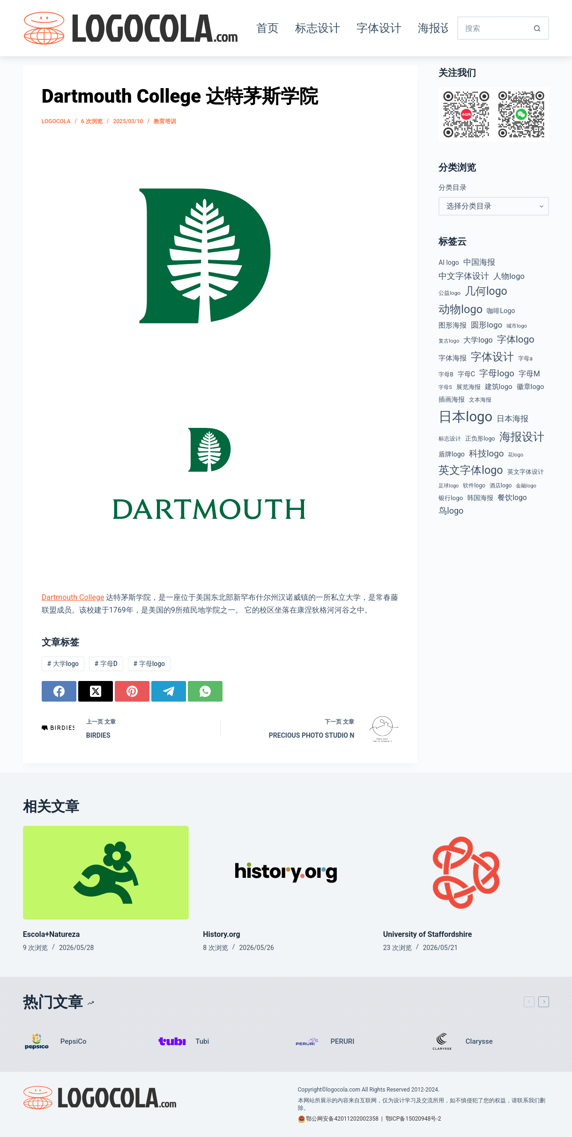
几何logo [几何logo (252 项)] (486, 291)
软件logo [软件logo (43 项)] (474, 485)
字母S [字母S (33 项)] (445, 387)
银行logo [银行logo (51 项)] (450, 497)
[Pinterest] (132, 691)
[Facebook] (59, 691)
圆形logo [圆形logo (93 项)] (486, 324)
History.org (221, 934)
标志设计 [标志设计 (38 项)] (449, 438)
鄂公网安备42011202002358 (342, 1118)
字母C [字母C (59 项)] (466, 374)
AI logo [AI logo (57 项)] (448, 262)
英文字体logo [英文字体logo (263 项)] (470, 470)
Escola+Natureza (51, 934)
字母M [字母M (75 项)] (529, 373)
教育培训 (165, 121)
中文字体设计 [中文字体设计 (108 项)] (463, 276)
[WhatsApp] (205, 691)
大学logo (63, 663)
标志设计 (317, 28)
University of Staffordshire (427, 934)
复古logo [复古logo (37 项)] (448, 340)
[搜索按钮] (537, 28)
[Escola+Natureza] (106, 872)
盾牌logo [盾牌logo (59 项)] (451, 454)
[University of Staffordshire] (466, 872)
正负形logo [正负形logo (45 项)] (480, 438)
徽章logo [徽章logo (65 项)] (530, 386)
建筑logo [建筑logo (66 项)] (499, 386)
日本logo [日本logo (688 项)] (465, 417)
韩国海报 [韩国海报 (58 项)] (480, 497)
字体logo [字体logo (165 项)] (516, 339)
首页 (267, 28)
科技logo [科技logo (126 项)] (486, 454)
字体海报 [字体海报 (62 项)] (452, 358)
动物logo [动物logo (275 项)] (460, 309)
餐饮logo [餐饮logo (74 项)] (512, 497)
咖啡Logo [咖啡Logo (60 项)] (501, 311)
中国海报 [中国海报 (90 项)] (479, 262)
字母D (106, 663)
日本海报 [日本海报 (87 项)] (512, 418)
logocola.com (343, 1089)
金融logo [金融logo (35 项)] (526, 486)
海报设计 (440, 28)
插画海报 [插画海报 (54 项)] (451, 399)
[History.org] (286, 872)
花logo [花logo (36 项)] (515, 455)
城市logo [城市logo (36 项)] (516, 326)
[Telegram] (168, 691)
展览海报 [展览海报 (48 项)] (468, 386)
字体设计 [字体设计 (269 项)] (492, 356)
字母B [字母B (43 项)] (445, 374)
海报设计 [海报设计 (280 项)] (521, 436)
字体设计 (379, 28)
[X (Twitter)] (95, 691)
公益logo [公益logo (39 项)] (449, 293)
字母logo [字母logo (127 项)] (496, 373)
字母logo (149, 663)
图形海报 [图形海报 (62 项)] (452, 325)
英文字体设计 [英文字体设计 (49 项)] (525, 471)
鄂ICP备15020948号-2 (413, 1118)
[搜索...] (491, 28)
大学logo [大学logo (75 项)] (477, 340)
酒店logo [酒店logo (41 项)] (501, 485)
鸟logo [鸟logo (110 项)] (450, 511)
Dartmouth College (73, 597)
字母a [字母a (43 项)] (525, 358)
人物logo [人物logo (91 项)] (509, 276)
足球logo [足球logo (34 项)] (448, 486)
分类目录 (452, 187)
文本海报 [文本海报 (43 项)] (480, 399)
